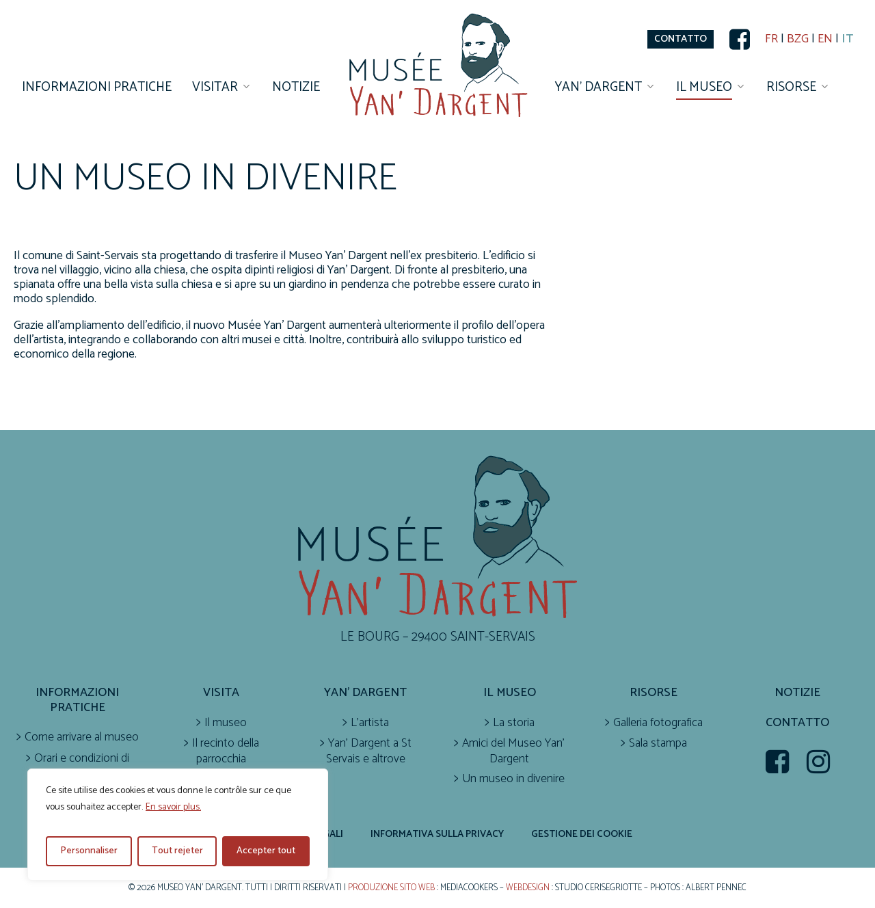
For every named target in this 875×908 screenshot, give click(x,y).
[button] (680, 39)
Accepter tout (266, 851)
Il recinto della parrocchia (225, 751)
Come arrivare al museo (82, 737)
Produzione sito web (391, 888)
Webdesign (528, 888)
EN (825, 39)
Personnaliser (89, 851)
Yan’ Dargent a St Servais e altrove (369, 751)
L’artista (370, 723)
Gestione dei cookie (581, 834)
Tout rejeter (177, 851)
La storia (514, 723)
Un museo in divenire (513, 779)
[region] (177, 825)
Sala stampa (658, 743)
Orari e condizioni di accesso (81, 766)
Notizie (797, 693)
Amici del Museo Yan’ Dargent (513, 751)
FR (771, 39)
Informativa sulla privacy (437, 834)
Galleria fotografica (658, 723)
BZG (798, 39)
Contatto (797, 723)
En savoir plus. (173, 807)
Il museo (225, 723)
